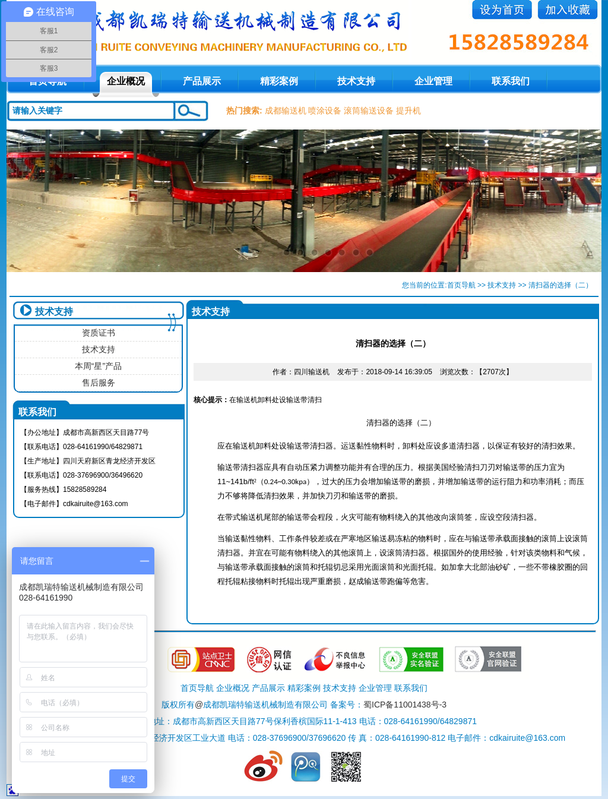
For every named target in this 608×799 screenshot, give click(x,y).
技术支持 (356, 81)
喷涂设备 (324, 110)
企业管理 (433, 81)
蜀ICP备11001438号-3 (404, 704)
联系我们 (511, 81)
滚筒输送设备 (369, 110)
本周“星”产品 (98, 366)
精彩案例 (279, 81)
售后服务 (98, 382)
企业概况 (126, 81)
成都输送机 (285, 110)
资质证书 (98, 332)
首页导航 (461, 285)
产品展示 (202, 81)
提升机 (408, 110)
